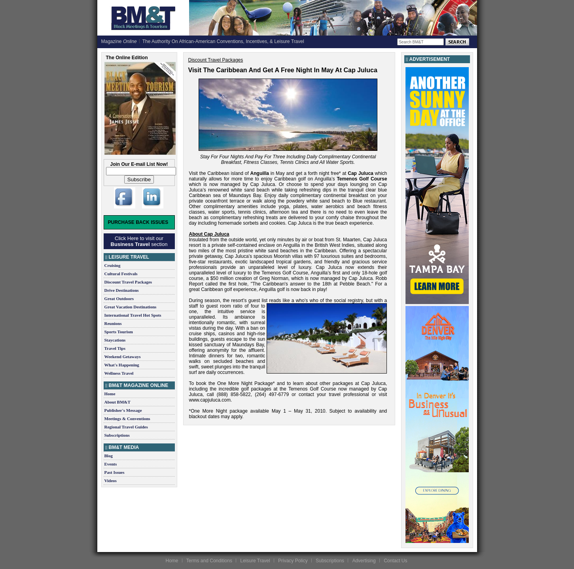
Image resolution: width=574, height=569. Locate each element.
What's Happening (121, 364)
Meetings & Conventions (127, 418)
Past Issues (114, 472)
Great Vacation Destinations (130, 306)
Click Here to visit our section (139, 241)
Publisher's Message (123, 410)
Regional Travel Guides (126, 426)
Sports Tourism (118, 331)
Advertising (363, 560)
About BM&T (117, 402)
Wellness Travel (119, 373)
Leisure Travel (255, 560)
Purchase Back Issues (138, 222)
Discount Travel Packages (128, 282)
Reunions (113, 323)
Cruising (112, 265)
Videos (110, 480)
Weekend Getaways (122, 356)
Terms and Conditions (209, 560)
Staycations (115, 340)
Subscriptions (117, 435)
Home (110, 393)
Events (110, 464)
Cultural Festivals (121, 273)
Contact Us (395, 560)
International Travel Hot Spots (132, 315)
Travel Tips (115, 348)
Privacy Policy (293, 560)
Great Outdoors (119, 298)
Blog (108, 455)
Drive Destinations (121, 290)
